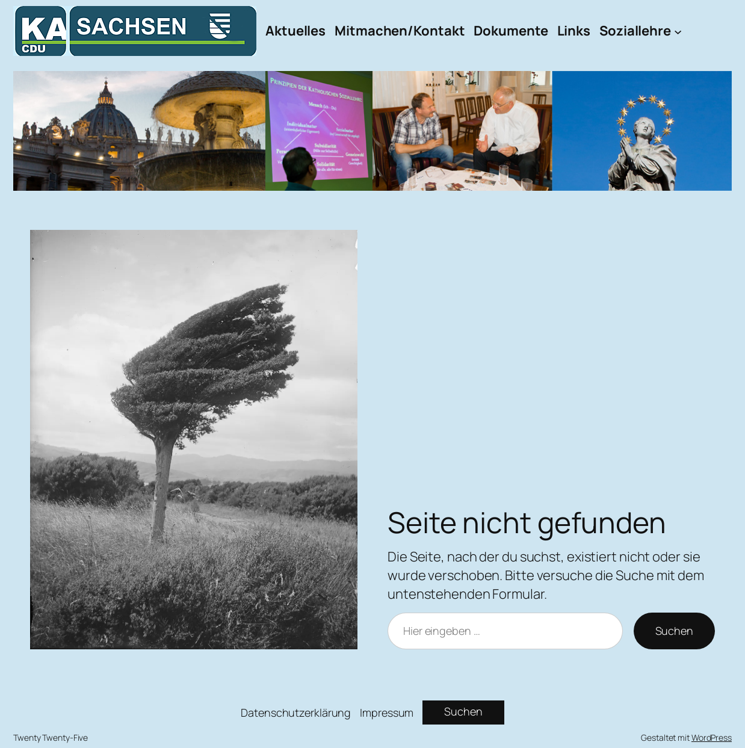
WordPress (711, 737)
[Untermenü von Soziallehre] (678, 31)
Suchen (674, 630)
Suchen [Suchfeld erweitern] (463, 711)
